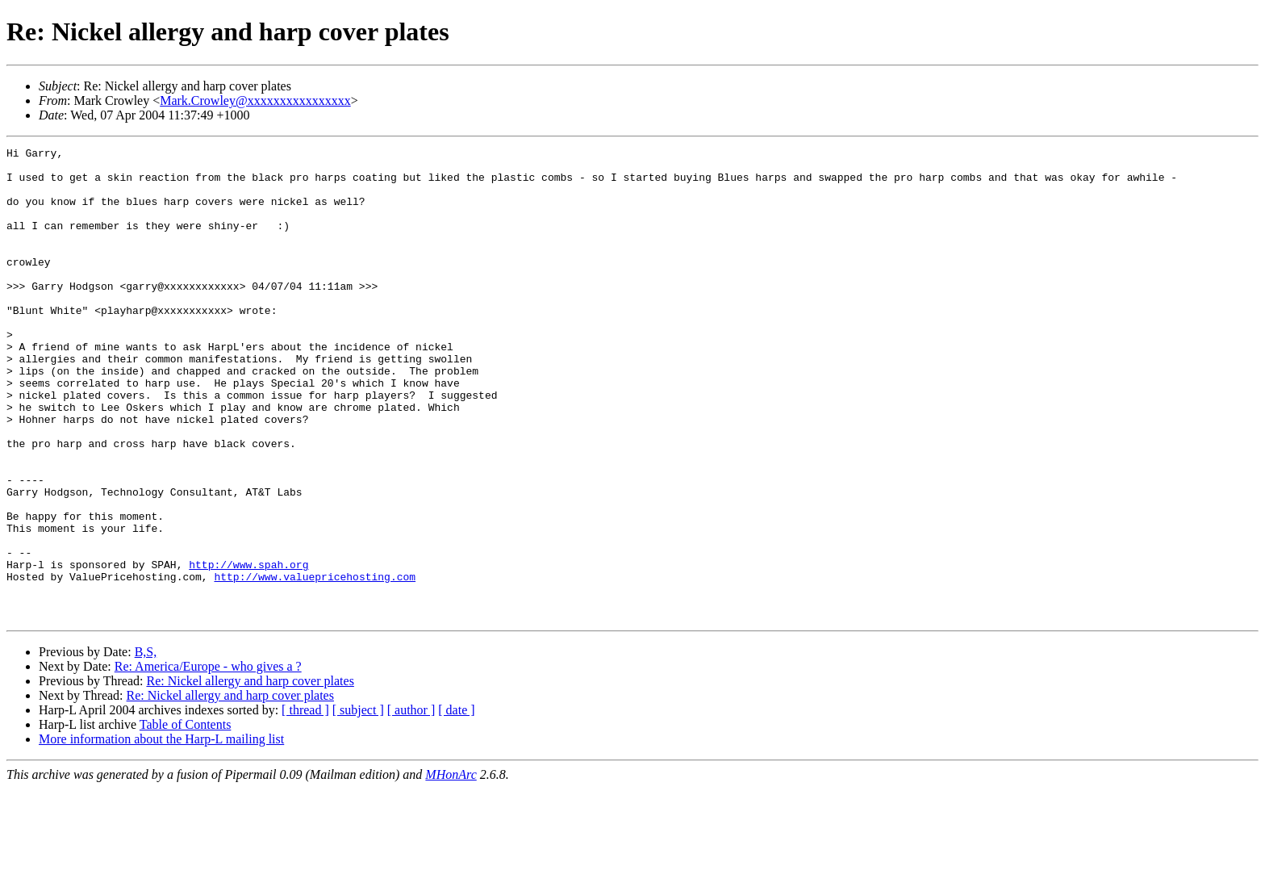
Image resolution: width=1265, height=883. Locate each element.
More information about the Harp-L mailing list (161, 833)
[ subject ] (358, 804)
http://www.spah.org (248, 649)
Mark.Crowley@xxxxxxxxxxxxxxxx (255, 100)
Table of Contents (186, 819)
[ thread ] (305, 804)
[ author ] (411, 804)
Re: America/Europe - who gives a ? (208, 761)
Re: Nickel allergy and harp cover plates (249, 775)
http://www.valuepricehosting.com (314, 663)
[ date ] (456, 804)
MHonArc (450, 869)
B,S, (146, 746)
